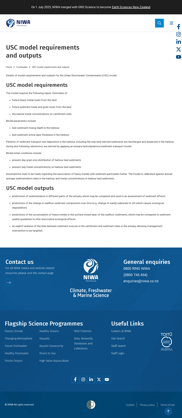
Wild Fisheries (83, 331)
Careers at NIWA (121, 331)
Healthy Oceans (49, 331)
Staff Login (117, 353)
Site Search (118, 338)
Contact (130, 404)
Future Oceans (14, 360)
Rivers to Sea (47, 353)
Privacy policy (147, 404)
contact (42, 273)
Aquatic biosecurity (51, 346)
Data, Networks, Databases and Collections (83, 343)
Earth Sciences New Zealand (131, 7)
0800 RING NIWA (136, 268)
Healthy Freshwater (17, 353)
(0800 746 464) (135, 275)
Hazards (44, 338)
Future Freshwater (16, 346)
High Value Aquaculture (54, 360)
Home (9, 67)
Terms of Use (167, 404)
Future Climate (14, 331)
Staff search (118, 346)
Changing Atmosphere (18, 338)
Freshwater (22, 67)
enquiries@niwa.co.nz (141, 281)
